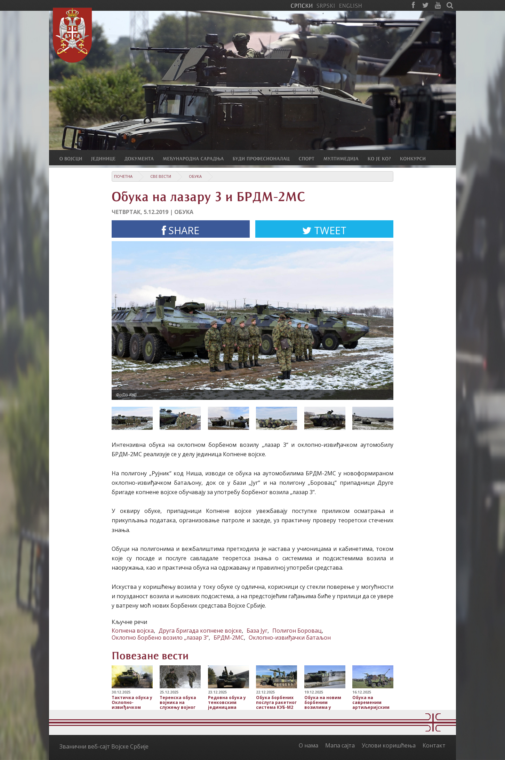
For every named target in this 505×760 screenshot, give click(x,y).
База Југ (257, 630)
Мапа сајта (340, 745)
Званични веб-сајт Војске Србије (104, 746)
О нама (308, 745)
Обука (195, 176)
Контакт (434, 745)
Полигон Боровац (297, 630)
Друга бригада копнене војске (200, 630)
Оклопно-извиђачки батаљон (290, 637)
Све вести (160, 176)
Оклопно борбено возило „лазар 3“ (160, 637)
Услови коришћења (389, 745)
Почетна (123, 176)
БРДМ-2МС (229, 637)
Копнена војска (133, 630)
